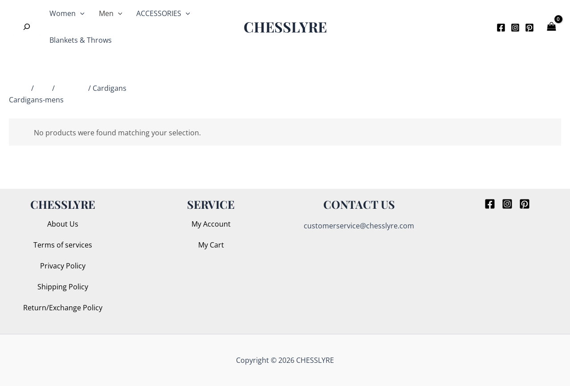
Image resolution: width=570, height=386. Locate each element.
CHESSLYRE (285, 26)
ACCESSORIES (163, 13)
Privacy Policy (63, 266)
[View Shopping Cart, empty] (552, 26)
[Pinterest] (529, 27)
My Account (211, 224)
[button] (476, 27)
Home (19, 88)
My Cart (211, 245)
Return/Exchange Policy (62, 308)
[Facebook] (501, 27)
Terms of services (62, 245)
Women (67, 13)
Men (110, 13)
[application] (80, 13)
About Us (62, 224)
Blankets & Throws (80, 40)
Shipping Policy (62, 287)
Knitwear (71, 88)
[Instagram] (515, 27)
